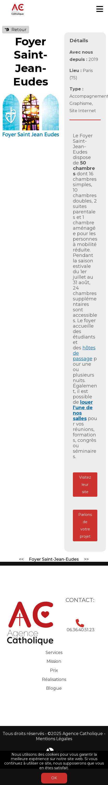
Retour (19, 29)
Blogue (54, 688)
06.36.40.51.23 (80, 629)
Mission (54, 661)
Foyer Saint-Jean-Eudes (54, 559)
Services (54, 652)
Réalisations (54, 679)
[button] (54, 98)
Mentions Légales (54, 738)
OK (54, 778)
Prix (54, 670)
